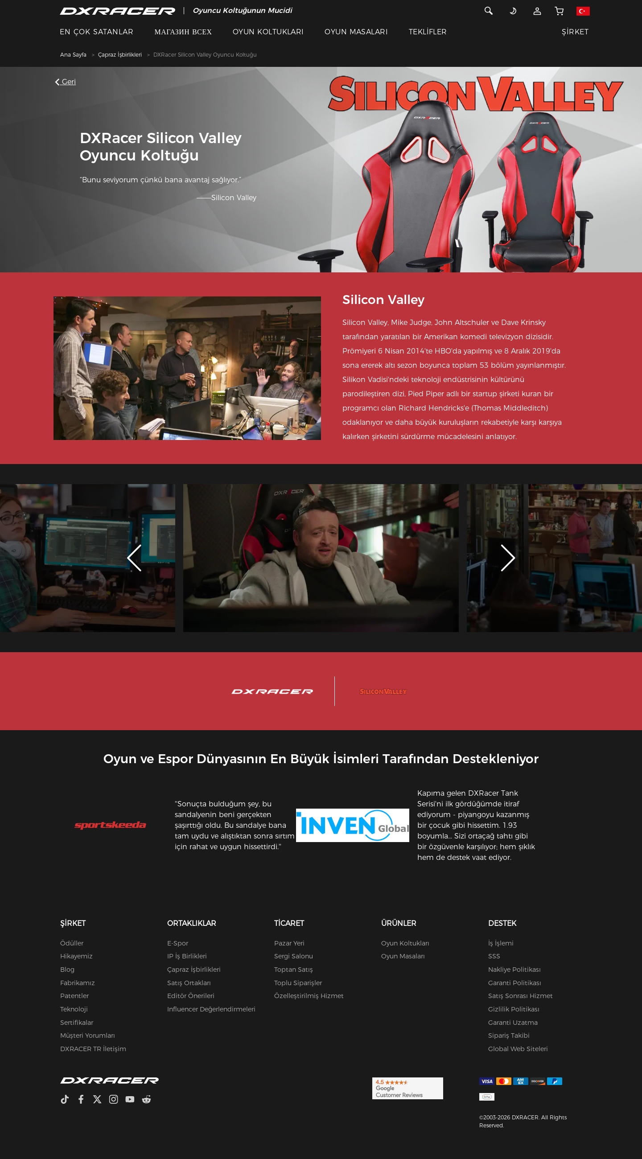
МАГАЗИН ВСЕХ (183, 32)
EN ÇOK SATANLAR (97, 32)
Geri (67, 82)
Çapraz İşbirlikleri (120, 54)
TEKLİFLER (428, 32)
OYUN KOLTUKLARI (268, 32)
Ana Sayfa (73, 54)
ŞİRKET (575, 32)
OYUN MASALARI (356, 32)
